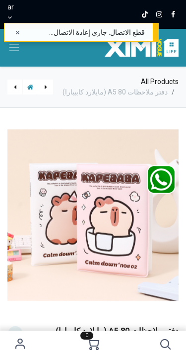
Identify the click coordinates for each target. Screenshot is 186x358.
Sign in (20, 344)
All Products (160, 82)
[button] (165, 344)
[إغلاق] (17, 32)
